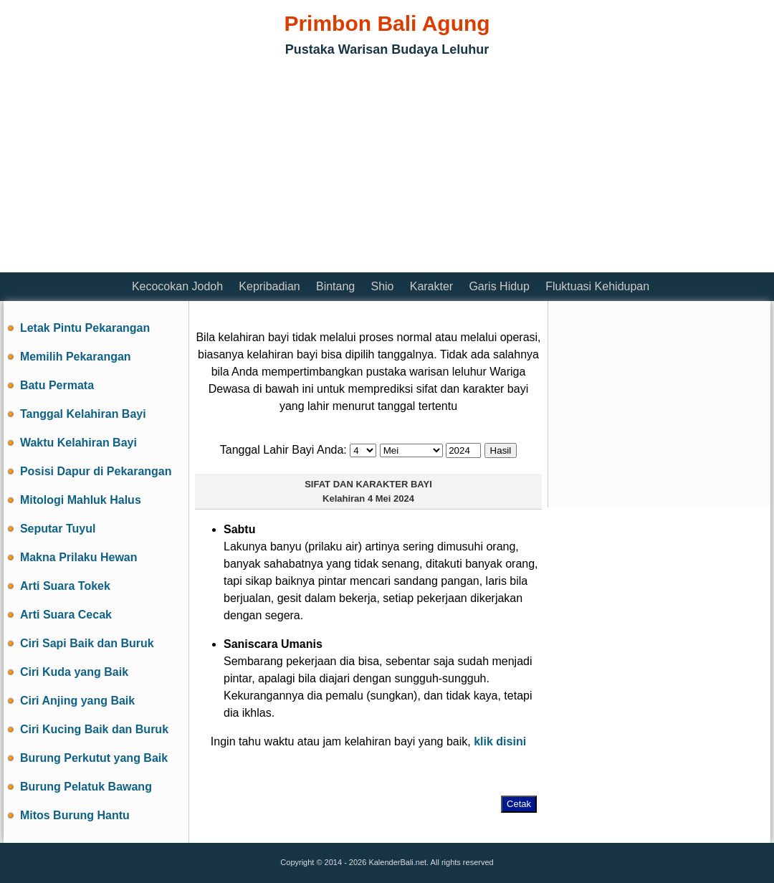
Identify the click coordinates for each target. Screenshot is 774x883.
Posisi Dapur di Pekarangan (96, 471)
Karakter (431, 286)
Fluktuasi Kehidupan (597, 286)
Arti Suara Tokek (65, 586)
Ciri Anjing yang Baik (77, 701)
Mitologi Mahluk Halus (80, 500)
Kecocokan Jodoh (177, 286)
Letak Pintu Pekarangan (85, 328)
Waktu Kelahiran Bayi (78, 442)
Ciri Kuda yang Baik (74, 672)
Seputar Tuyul (58, 528)
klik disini (500, 741)
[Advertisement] (171, 168)
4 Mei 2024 (391, 498)
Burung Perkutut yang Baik (94, 758)
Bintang (335, 286)
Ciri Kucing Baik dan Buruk (94, 729)
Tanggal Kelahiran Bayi (83, 414)
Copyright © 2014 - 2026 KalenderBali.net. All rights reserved (386, 862)
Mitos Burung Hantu (75, 815)
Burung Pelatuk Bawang (86, 787)
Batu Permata (57, 385)
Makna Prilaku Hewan (79, 557)
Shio (382, 286)
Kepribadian (269, 286)
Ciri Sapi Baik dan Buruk (87, 643)
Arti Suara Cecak (66, 614)
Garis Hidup (499, 286)
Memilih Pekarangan (75, 356)
